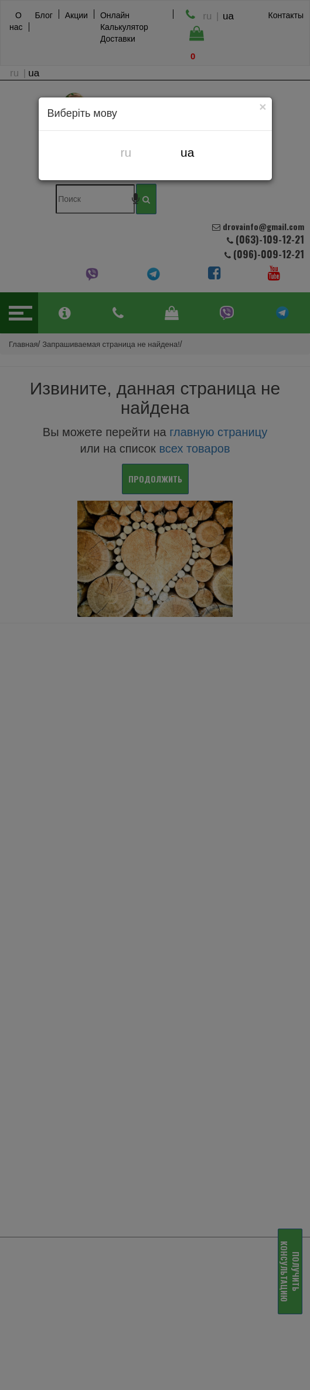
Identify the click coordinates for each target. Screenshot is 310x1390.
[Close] (263, 106)
